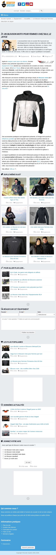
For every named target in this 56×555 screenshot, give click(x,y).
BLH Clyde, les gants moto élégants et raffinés (25, 272)
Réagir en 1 (48, 56)
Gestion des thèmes (9, 527)
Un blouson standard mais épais (14, 454)
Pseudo (4, 312)
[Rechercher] (41, 10)
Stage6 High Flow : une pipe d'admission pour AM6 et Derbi (29, 424)
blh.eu (12, 169)
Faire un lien (7, 531)
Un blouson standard (11, 456)
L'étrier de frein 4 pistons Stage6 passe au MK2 (25, 409)
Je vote (28, 462)
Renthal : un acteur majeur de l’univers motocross (26, 431)
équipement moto (7, 66)
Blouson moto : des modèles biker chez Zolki (24, 368)
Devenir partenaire (28, 547)
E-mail (21, 312)
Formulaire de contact (10, 529)
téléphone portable (8, 139)
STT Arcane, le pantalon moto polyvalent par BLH (26, 287)
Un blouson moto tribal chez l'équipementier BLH (26, 294)
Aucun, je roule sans (11, 458)
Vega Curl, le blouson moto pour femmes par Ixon (26, 354)
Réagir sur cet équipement (16, 309)
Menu (4, 15)
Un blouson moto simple (12, 452)
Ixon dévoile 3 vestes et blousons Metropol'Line (25, 346)
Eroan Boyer (36, 56)
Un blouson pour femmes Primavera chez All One (26, 361)
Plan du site (6, 525)
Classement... (7, 544)
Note (39, 312)
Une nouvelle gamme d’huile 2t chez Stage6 (24, 416)
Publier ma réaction (28, 332)
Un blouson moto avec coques (14, 450)
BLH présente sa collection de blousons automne (26, 280)
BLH (3, 68)
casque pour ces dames (17, 61)
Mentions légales (8, 534)
